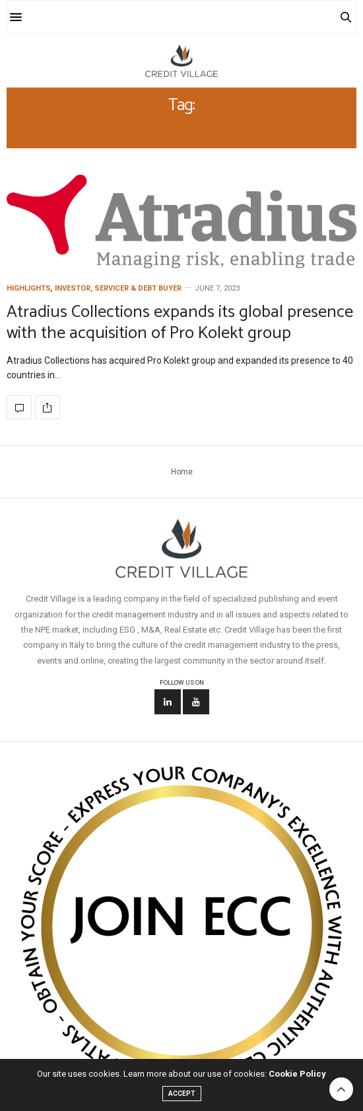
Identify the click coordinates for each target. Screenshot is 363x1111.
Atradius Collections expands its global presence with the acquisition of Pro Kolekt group (180, 322)
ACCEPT (181, 1093)
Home (182, 471)
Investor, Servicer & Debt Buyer (118, 288)
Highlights (29, 288)
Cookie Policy (297, 1074)
